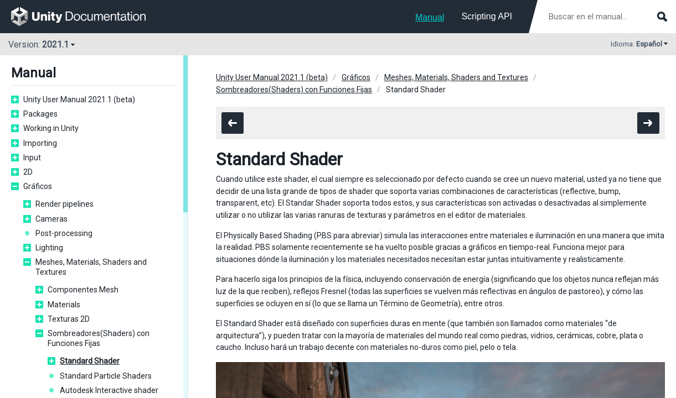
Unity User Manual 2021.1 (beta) (79, 99)
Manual (429, 17)
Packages (40, 113)
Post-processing (63, 233)
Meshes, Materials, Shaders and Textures (91, 267)
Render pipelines (64, 204)
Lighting (49, 247)
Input (32, 157)
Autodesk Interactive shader (109, 390)
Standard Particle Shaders (106, 375)
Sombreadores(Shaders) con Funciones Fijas (98, 338)
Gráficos (37, 186)
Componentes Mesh (83, 289)
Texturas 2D (69, 319)
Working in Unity (51, 128)
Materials (64, 304)
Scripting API (486, 16)
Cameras (51, 218)
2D (28, 171)
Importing (40, 143)
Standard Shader (90, 361)
